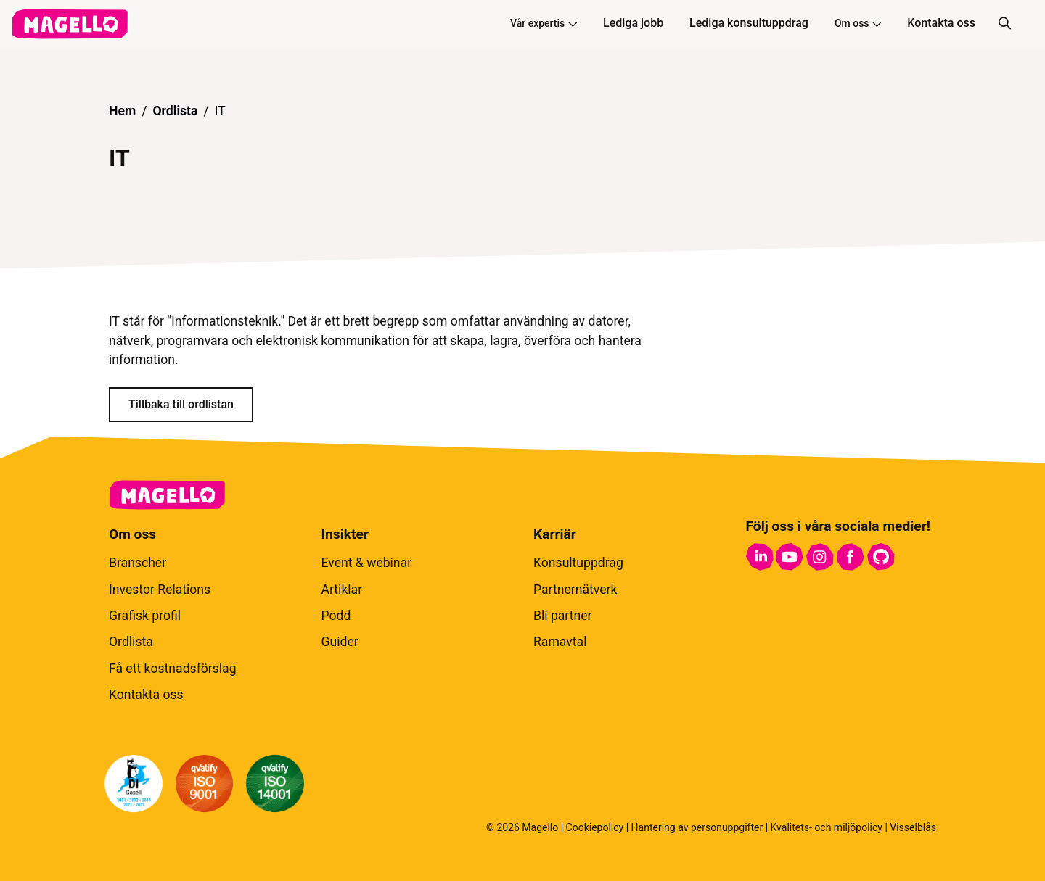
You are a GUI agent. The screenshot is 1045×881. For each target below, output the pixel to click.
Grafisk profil (145, 615)
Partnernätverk (575, 589)
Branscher (137, 562)
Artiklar (342, 589)
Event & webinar (366, 562)
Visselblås (913, 827)
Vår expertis (543, 23)
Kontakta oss (941, 23)
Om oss (858, 23)
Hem (122, 111)
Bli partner (562, 615)
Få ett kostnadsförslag (173, 668)
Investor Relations (159, 589)
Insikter (345, 534)
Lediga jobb (633, 23)
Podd (336, 615)
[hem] (70, 24)
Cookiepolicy (595, 827)
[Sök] (1004, 24)
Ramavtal (559, 641)
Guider (339, 641)
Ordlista (174, 111)
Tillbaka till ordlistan (181, 404)
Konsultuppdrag (578, 562)
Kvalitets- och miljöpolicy (826, 827)
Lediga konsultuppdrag (748, 23)
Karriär (554, 534)
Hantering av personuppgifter (697, 827)
